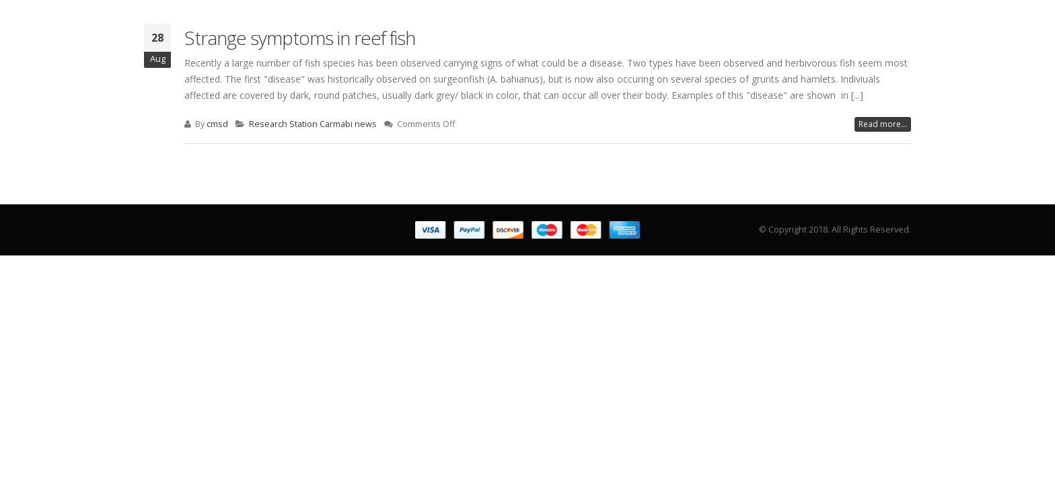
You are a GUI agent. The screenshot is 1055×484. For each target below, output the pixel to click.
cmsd (217, 124)
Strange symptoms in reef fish (299, 37)
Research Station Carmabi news (313, 124)
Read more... (883, 124)
